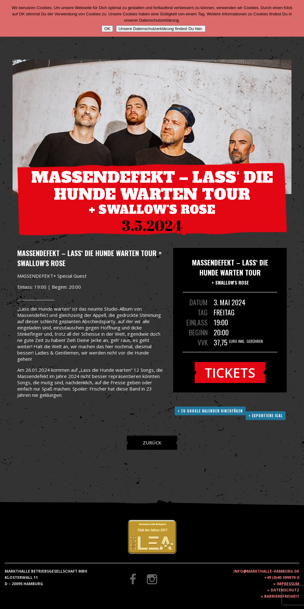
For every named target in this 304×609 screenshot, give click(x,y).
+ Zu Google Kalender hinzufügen (210, 410)
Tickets (230, 372)
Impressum (288, 583)
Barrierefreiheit (281, 596)
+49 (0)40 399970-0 (281, 577)
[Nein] (296, 18)
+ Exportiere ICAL (265, 415)
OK (107, 28)
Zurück (152, 442)
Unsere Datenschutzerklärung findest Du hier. (161, 28)
